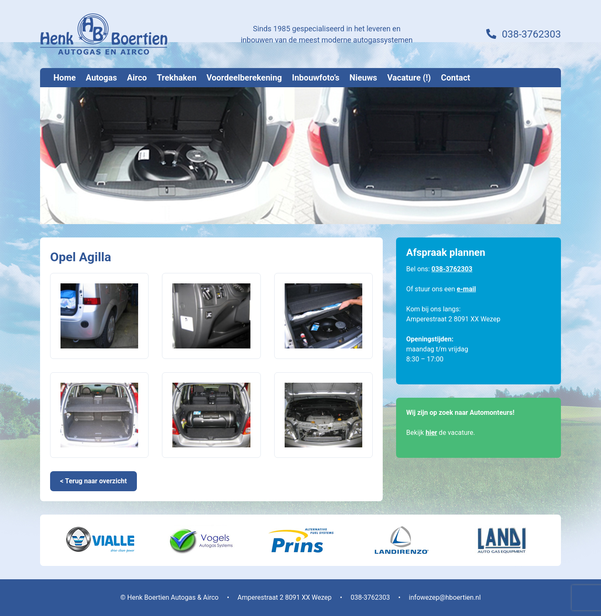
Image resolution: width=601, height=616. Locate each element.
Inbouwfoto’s (316, 78)
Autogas (101, 78)
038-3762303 (531, 34)
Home (64, 78)
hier (431, 433)
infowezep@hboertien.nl (445, 597)
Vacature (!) (409, 78)
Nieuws (363, 78)
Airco (137, 78)
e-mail (466, 289)
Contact (455, 78)
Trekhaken (177, 78)
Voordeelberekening (244, 78)
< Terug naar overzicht (93, 481)
